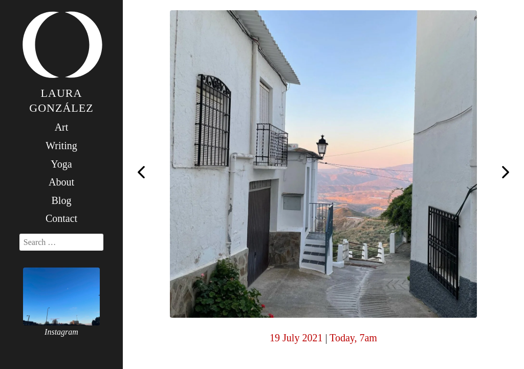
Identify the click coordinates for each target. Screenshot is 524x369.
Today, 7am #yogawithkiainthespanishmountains (505, 173)
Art (62, 127)
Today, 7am (353, 337)
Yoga (61, 164)
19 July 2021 (296, 337)
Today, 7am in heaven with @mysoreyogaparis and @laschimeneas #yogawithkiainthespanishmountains (141, 171)
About (61, 182)
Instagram (61, 331)
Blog (62, 200)
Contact (61, 218)
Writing (61, 145)
